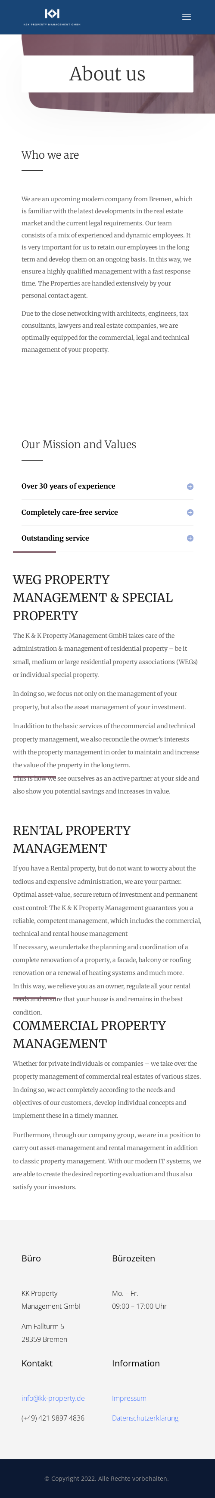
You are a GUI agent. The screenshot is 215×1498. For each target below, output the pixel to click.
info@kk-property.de (53, 1398)
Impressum (129, 1398)
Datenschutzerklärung (145, 1418)
